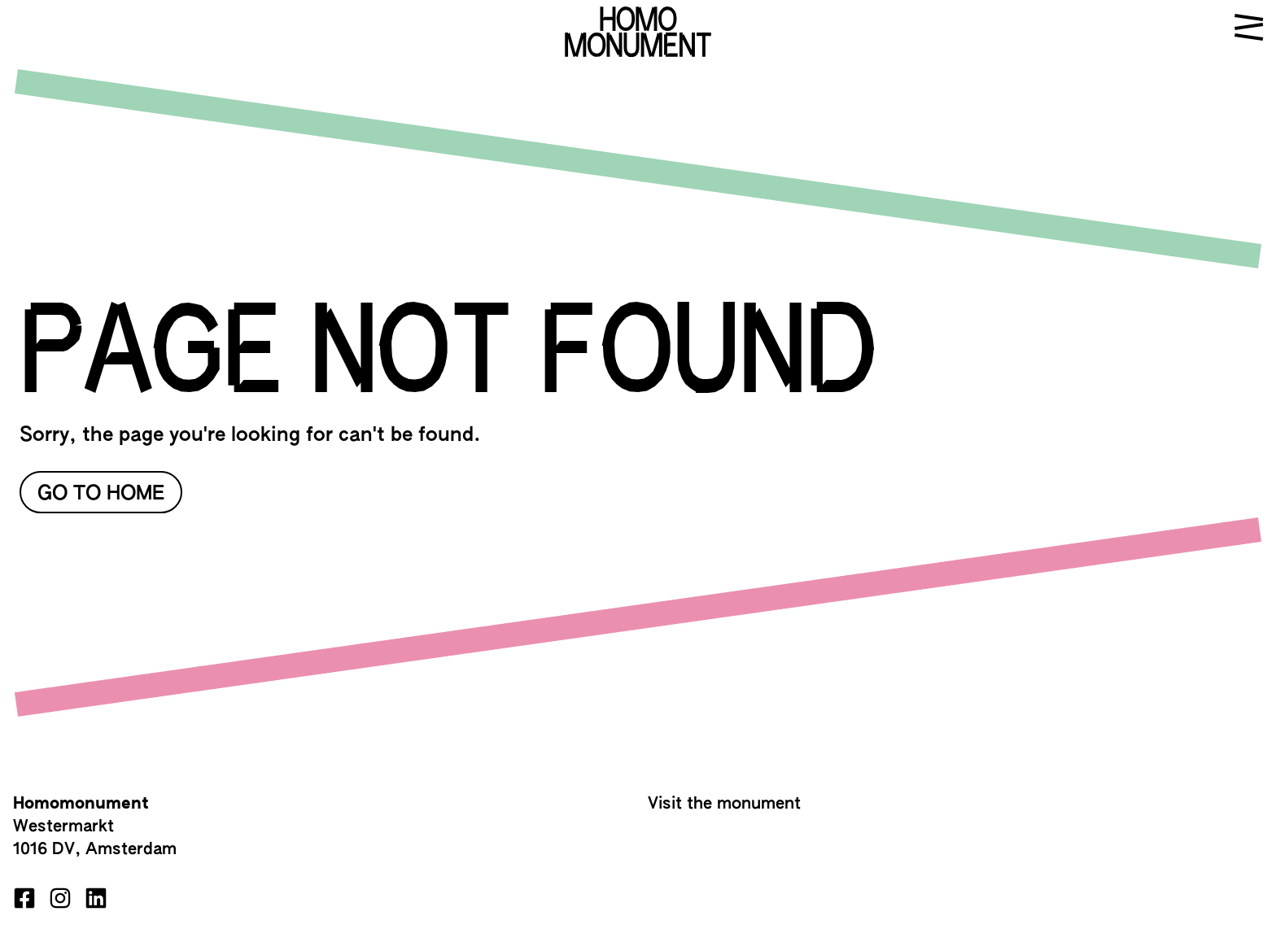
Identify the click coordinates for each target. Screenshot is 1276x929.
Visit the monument (724, 804)
